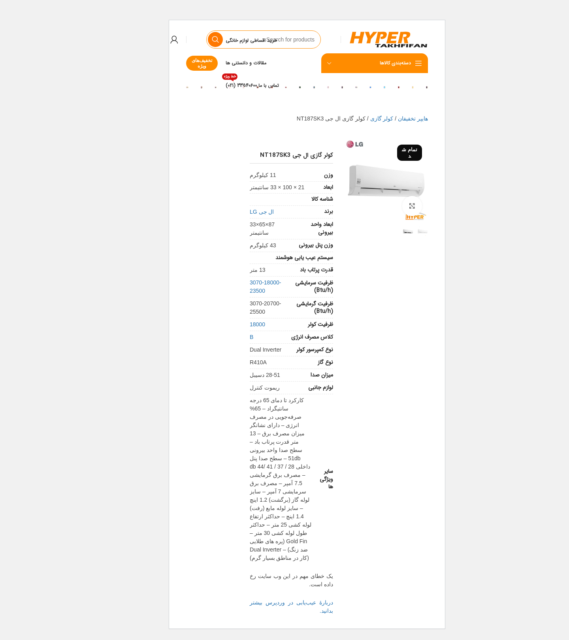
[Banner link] (404, 87)
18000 (235, 324)
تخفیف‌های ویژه (179, 63)
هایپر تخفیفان (390, 118)
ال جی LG (239, 212)
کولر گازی (359, 118)
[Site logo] (365, 39)
